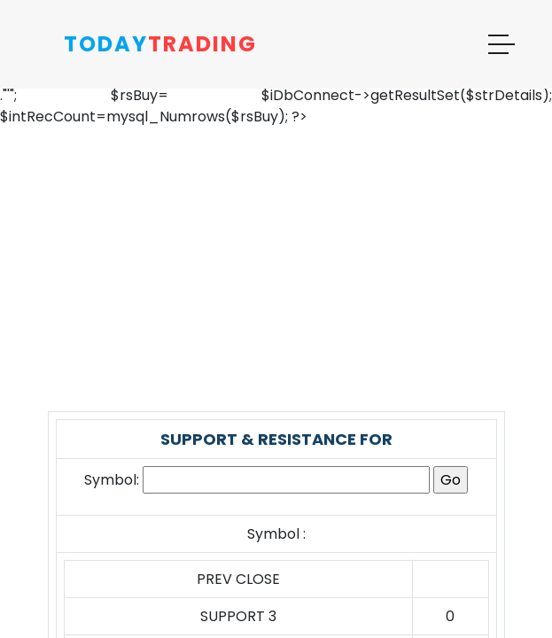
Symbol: (111, 480)
